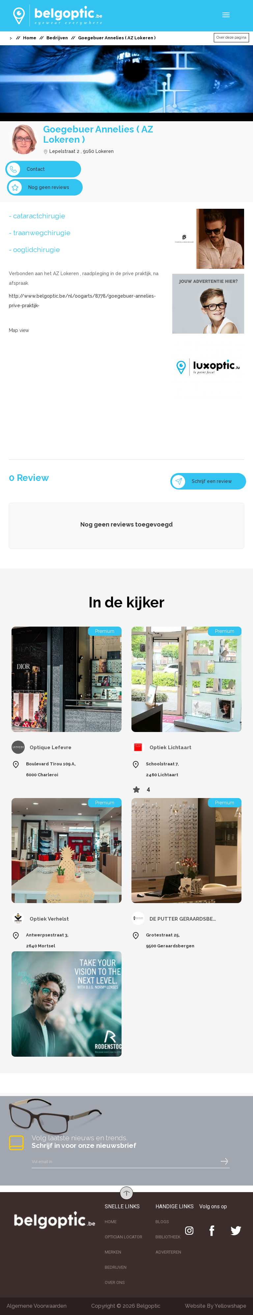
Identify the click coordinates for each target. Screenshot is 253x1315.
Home (29, 37)
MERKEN (113, 1252)
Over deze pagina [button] (231, 37)
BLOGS (162, 1221)
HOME (111, 1221)
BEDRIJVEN (115, 1267)
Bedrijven (57, 37)
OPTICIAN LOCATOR (123, 1236)
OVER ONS (115, 1282)
